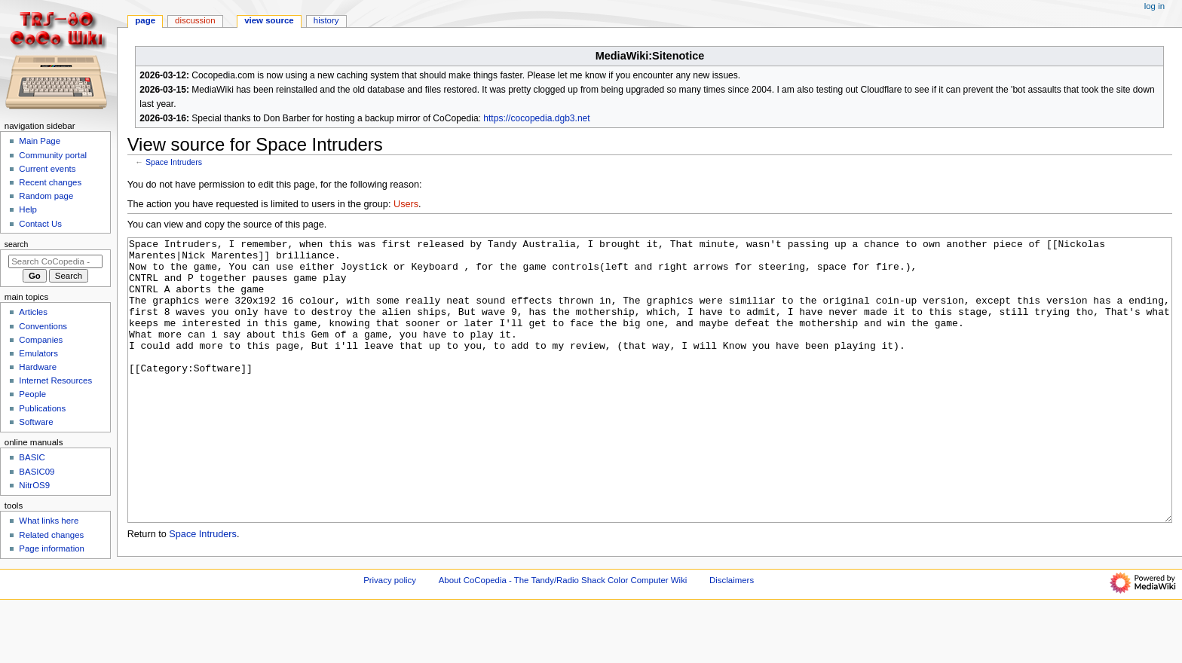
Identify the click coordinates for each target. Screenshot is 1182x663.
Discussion (195, 20)
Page (145, 20)
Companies (41, 339)
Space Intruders (173, 162)
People (32, 394)
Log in (1154, 6)
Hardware (38, 366)
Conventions (43, 326)
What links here (48, 520)
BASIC (31, 457)
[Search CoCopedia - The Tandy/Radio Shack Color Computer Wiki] (55, 261)
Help (28, 209)
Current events (47, 168)
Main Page (39, 140)
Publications (42, 408)
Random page (46, 195)
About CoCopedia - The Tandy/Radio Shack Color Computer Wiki (563, 635)
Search (17, 244)
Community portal (53, 155)
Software (36, 421)
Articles (33, 311)
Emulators (38, 353)
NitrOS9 (34, 485)
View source (269, 20)
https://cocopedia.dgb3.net (536, 118)
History (326, 20)
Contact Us (40, 223)
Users (405, 204)
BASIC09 (36, 471)
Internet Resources (55, 380)
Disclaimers (731, 635)
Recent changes (50, 182)
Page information (51, 548)
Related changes (51, 534)
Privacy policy (389, 635)
